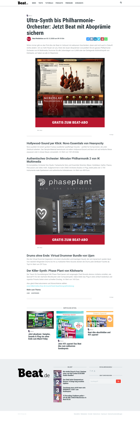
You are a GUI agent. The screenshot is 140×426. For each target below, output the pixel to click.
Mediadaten (84, 414)
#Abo (28, 293)
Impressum (104, 414)
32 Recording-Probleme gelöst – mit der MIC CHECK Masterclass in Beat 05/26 (74, 397)
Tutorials (49, 3)
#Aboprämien (35, 293)
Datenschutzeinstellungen (115, 414)
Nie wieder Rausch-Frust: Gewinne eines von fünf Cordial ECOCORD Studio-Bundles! (74, 373)
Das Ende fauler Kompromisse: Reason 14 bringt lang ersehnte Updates (73, 381)
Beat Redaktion (37, 38)
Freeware (69, 3)
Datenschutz (96, 414)
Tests (40, 3)
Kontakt (90, 414)
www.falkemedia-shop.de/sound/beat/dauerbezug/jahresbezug (50, 286)
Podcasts (59, 3)
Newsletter (77, 414)
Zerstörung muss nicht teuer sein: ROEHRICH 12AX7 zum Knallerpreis (74, 389)
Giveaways (79, 3)
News (34, 3)
